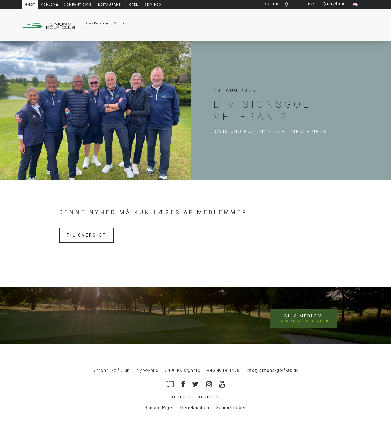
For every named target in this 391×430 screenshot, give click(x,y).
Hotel (132, 4)
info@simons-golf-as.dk (272, 367)
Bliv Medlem (218, 17)
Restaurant (109, 4)
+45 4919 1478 (223, 367)
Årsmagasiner (346, 17)
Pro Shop (277, 17)
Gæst (250, 17)
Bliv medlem (304, 314)
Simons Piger (159, 404)
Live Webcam (178, 17)
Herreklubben (194, 404)
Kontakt (309, 17)
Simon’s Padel (344, 33)
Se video (153, 4)
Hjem (88, 23)
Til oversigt (89, 235)
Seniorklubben (231, 404)
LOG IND (270, 4)
